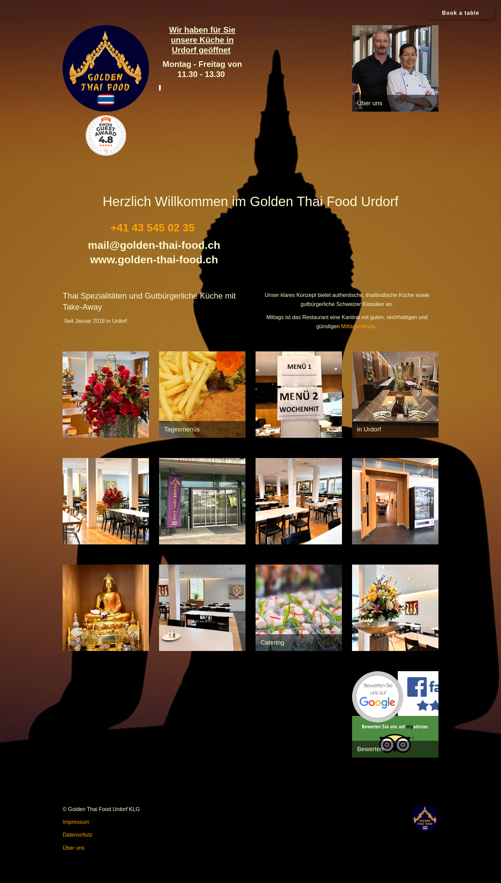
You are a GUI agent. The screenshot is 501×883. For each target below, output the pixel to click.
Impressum (76, 822)
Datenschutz (77, 835)
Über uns (73, 848)
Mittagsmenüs (358, 326)
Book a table (460, 13)
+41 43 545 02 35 (153, 228)
